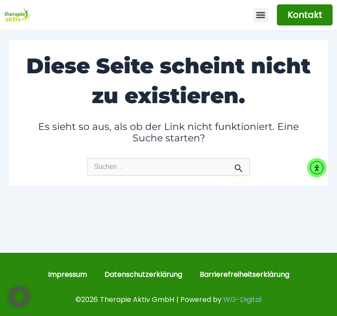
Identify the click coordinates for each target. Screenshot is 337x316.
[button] (261, 15)
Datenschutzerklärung (143, 274)
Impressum (67, 274)
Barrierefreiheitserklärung (244, 274)
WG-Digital (242, 299)
